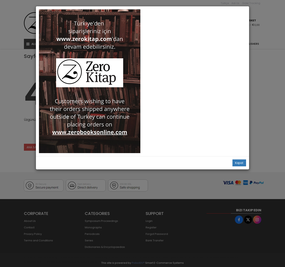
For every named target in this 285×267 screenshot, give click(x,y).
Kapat (239, 163)
